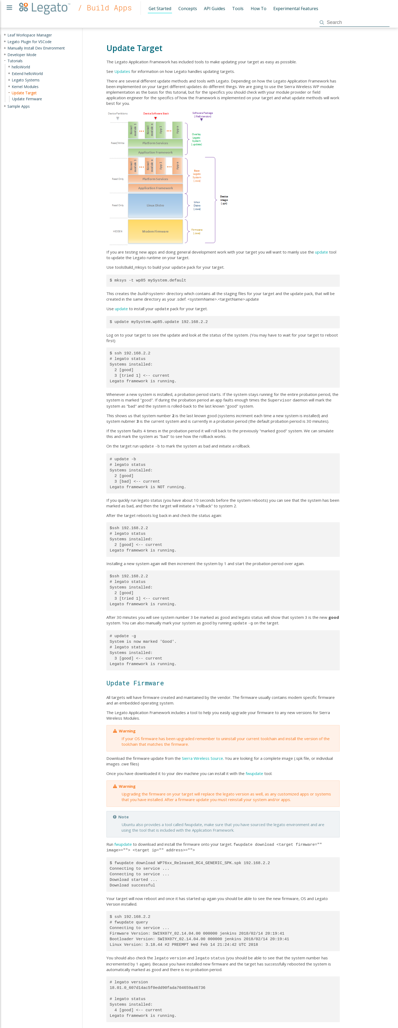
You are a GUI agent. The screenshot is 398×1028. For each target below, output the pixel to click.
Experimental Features (295, 8)
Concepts (187, 8)
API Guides (214, 8)
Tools (238, 8)
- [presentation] (5, 60)
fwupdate (254, 770)
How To (258, 8)
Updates (122, 71)
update (321, 252)
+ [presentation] (5, 35)
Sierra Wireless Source (202, 755)
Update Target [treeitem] (24, 92)
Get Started (160, 8)
